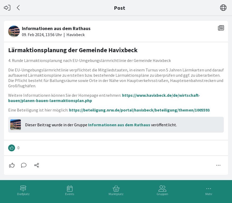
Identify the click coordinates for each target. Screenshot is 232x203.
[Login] (7, 8)
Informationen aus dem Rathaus (119, 124)
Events (69, 194)
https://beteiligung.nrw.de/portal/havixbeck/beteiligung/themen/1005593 (139, 110)
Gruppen (162, 194)
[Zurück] (18, 8)
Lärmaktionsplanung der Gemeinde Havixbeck (73, 50)
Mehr (208, 194)
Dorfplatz (23, 194)
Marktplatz (116, 194)
